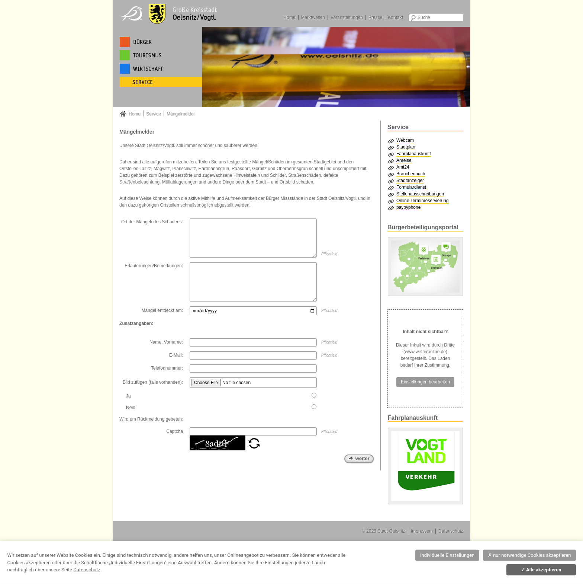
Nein (130, 407)
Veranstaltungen (347, 17)
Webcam (405, 140)
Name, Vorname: (166, 342)
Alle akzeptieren (541, 569)
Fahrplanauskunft (413, 153)
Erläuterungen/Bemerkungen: (154, 265)
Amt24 (402, 167)
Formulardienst (411, 187)
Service (153, 114)
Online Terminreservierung (422, 200)
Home (290, 17)
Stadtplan (405, 147)
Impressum (422, 531)
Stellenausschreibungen (420, 194)
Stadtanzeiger (410, 180)
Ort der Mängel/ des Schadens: (152, 221)
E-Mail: (176, 355)
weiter (362, 458)
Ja (128, 396)
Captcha (174, 431)
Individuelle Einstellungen (447, 555)
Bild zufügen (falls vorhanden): (153, 382)
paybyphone (408, 207)
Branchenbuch (410, 173)
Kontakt (395, 17)
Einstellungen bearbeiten (425, 381)
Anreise (404, 160)
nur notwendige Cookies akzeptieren (529, 555)
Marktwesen (313, 17)
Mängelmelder (181, 114)
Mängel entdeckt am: (162, 310)
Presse (375, 17)
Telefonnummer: (167, 368)
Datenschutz (450, 531)
